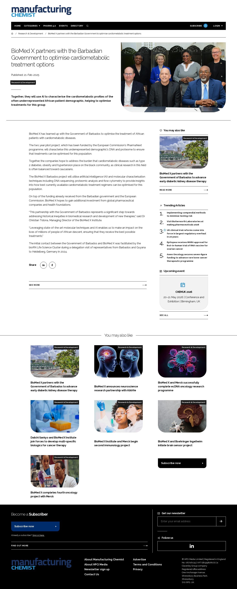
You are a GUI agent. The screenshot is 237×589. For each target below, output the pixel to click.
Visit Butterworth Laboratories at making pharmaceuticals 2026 (185, 223)
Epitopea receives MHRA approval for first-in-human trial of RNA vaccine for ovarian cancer (187, 246)
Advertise (139, 559)
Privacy (138, 569)
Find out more (19, 546)
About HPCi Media (96, 564)
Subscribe (198, 25)
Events (63, 26)
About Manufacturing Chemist (104, 559)
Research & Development (23, 82)
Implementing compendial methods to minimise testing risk (186, 214)
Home (17, 26)
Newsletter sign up (97, 569)
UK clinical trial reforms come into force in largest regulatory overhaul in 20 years (186, 233)
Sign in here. (38, 535)
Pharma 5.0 (49, 26)
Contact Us (91, 574)
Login (216, 26)
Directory (77, 26)
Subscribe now (171, 463)
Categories (31, 26)
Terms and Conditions (147, 564)
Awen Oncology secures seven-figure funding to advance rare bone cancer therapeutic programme (187, 258)
